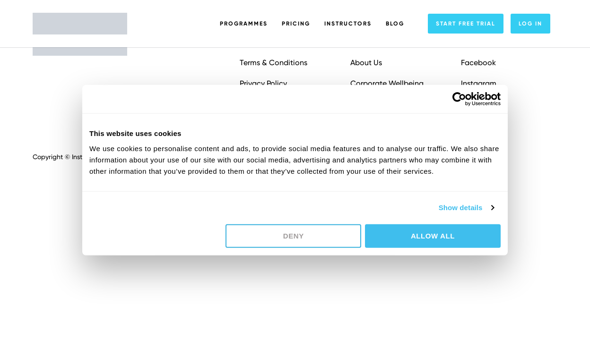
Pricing (296, 23)
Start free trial (465, 23)
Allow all (433, 235)
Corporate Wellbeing (387, 83)
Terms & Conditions (273, 62)
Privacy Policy (263, 83)
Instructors (348, 23)
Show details (461, 208)
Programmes (244, 23)
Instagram (478, 83)
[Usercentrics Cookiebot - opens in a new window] (459, 99)
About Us (366, 62)
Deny (293, 235)
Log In (530, 23)
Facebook (478, 62)
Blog (395, 23)
